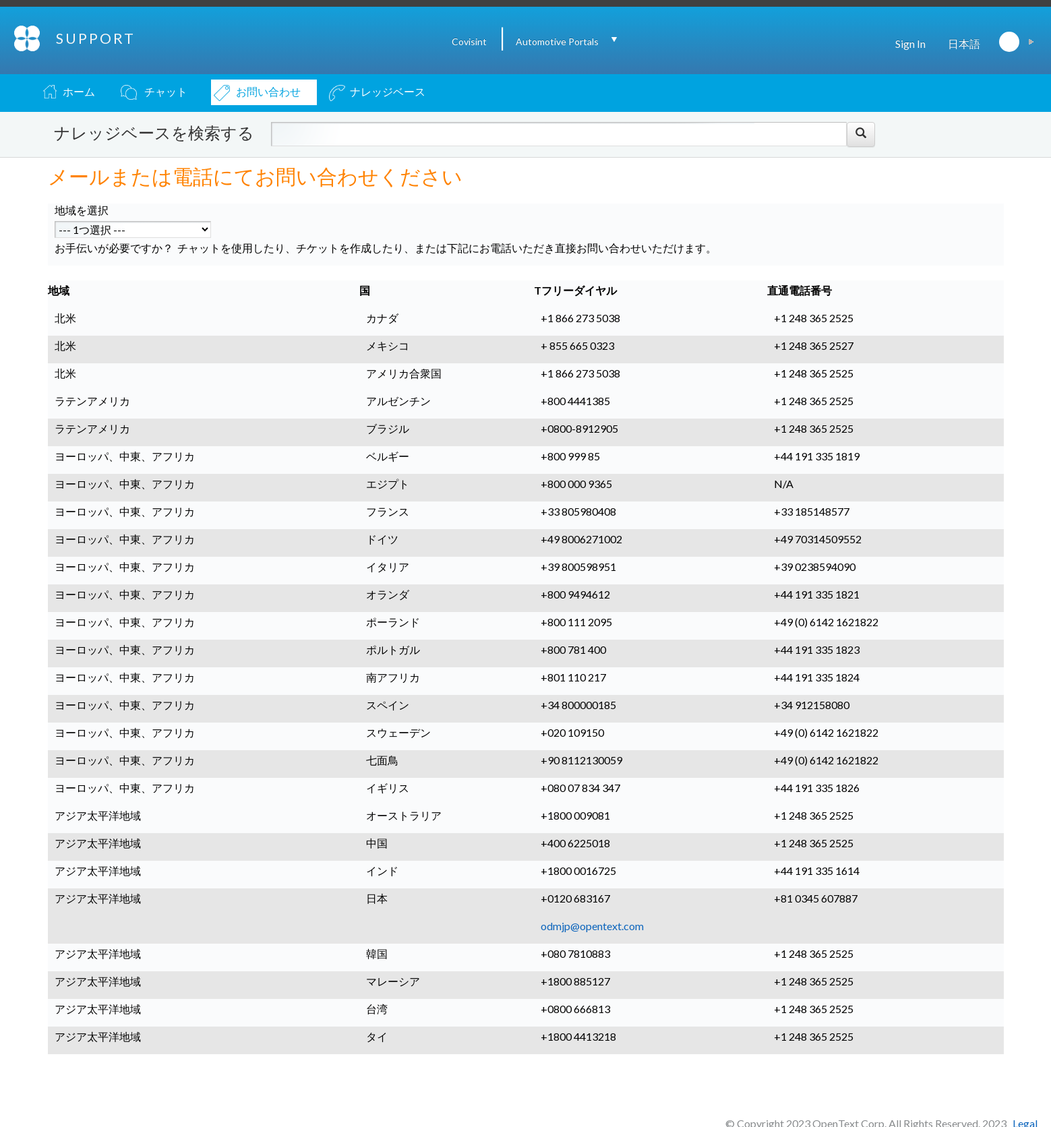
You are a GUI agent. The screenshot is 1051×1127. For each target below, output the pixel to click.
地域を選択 (82, 210)
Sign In (910, 43)
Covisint (469, 41)
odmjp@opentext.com (592, 925)
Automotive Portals (557, 41)
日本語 (964, 43)
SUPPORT (96, 38)
